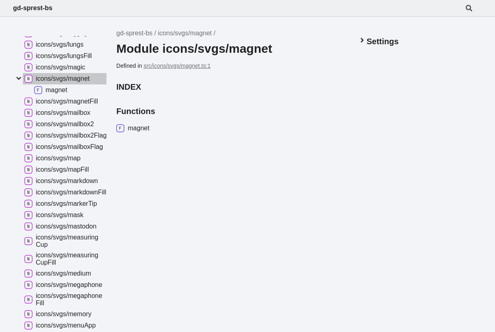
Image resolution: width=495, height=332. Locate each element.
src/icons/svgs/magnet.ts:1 (177, 66)
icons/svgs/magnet (185, 33)
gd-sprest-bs (32, 7)
